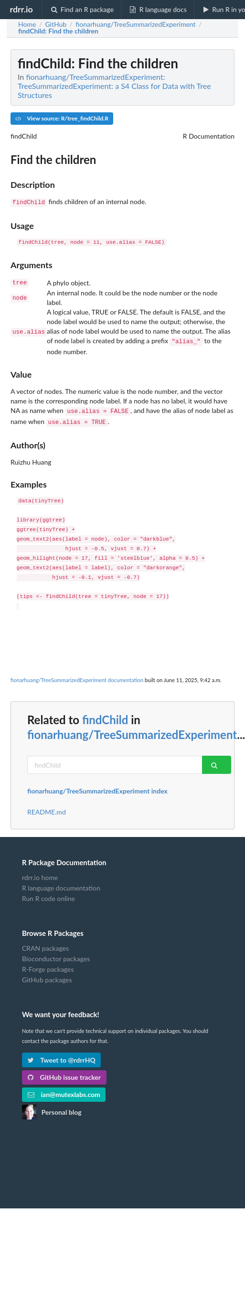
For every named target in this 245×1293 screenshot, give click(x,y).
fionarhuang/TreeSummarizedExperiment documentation (77, 675)
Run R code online (48, 894)
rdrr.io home (40, 873)
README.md (46, 807)
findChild (105, 715)
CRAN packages (45, 943)
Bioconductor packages (56, 954)
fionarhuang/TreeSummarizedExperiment (132, 730)
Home (27, 24)
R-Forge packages (48, 964)
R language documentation (61, 883)
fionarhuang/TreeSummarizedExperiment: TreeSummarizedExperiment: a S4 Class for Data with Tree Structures (114, 85)
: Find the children (58, 31)
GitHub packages (47, 975)
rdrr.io (21, 9)
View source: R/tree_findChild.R (61, 118)
